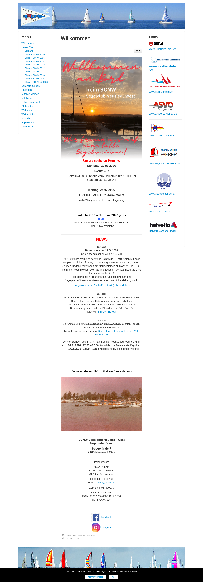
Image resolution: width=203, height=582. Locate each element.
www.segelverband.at (161, 91)
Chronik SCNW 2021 (35, 71)
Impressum (27, 122)
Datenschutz (28, 126)
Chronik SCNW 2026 (35, 54)
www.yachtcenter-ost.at (162, 193)
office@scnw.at (105, 482)
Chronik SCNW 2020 (35, 75)
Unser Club (27, 47)
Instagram (105, 527)
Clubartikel (27, 106)
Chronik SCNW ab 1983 (36, 82)
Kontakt (25, 118)
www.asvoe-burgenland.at (163, 113)
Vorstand (29, 51)
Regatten (26, 90)
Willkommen (28, 43)
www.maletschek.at (160, 211)
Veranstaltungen (30, 86)
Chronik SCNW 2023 (35, 64)
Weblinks (26, 110)
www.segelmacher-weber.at (164, 163)
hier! (101, 218)
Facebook (105, 517)
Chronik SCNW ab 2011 (36, 78)
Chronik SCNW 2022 (35, 68)
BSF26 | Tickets (107, 311)
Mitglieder (26, 98)
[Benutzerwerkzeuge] (138, 50)
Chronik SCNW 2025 (35, 58)
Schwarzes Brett (30, 102)
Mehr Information (95, 577)
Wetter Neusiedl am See (162, 49)
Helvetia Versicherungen (162, 231)
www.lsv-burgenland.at (161, 135)
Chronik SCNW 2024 (35, 61)
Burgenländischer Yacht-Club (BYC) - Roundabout (102, 285)
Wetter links (28, 114)
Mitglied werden (30, 94)
